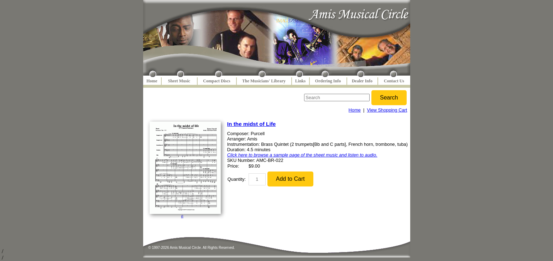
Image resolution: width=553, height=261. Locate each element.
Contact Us (394, 80)
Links (300, 80)
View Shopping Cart (387, 110)
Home (151, 80)
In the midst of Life (251, 124)
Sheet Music (179, 80)
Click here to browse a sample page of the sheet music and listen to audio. (302, 155)
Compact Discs (216, 80)
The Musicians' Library (264, 80)
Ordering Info (328, 80)
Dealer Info (362, 80)
